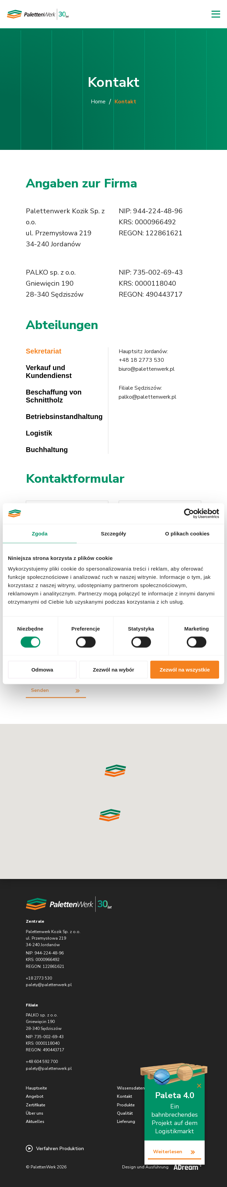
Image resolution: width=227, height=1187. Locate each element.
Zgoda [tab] (40, 533)
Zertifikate (35, 1105)
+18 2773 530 (39, 978)
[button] (110, 815)
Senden (40, 690)
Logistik (39, 433)
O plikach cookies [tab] (187, 533)
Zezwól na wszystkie (185, 670)
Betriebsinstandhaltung (64, 416)
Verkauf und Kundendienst (49, 371)
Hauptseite (36, 1088)
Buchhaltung (47, 449)
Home (98, 101)
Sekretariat (43, 351)
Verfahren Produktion (55, 1148)
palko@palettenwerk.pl (147, 397)
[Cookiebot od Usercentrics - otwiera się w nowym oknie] (189, 513)
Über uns (34, 1113)
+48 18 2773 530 (141, 360)
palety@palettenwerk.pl (49, 985)
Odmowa (42, 670)
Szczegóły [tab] (113, 533)
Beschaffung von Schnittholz (54, 396)
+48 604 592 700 (42, 1061)
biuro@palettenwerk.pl (147, 369)
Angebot (34, 1096)
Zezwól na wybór (113, 670)
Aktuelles (35, 1121)
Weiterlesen (167, 1151)
